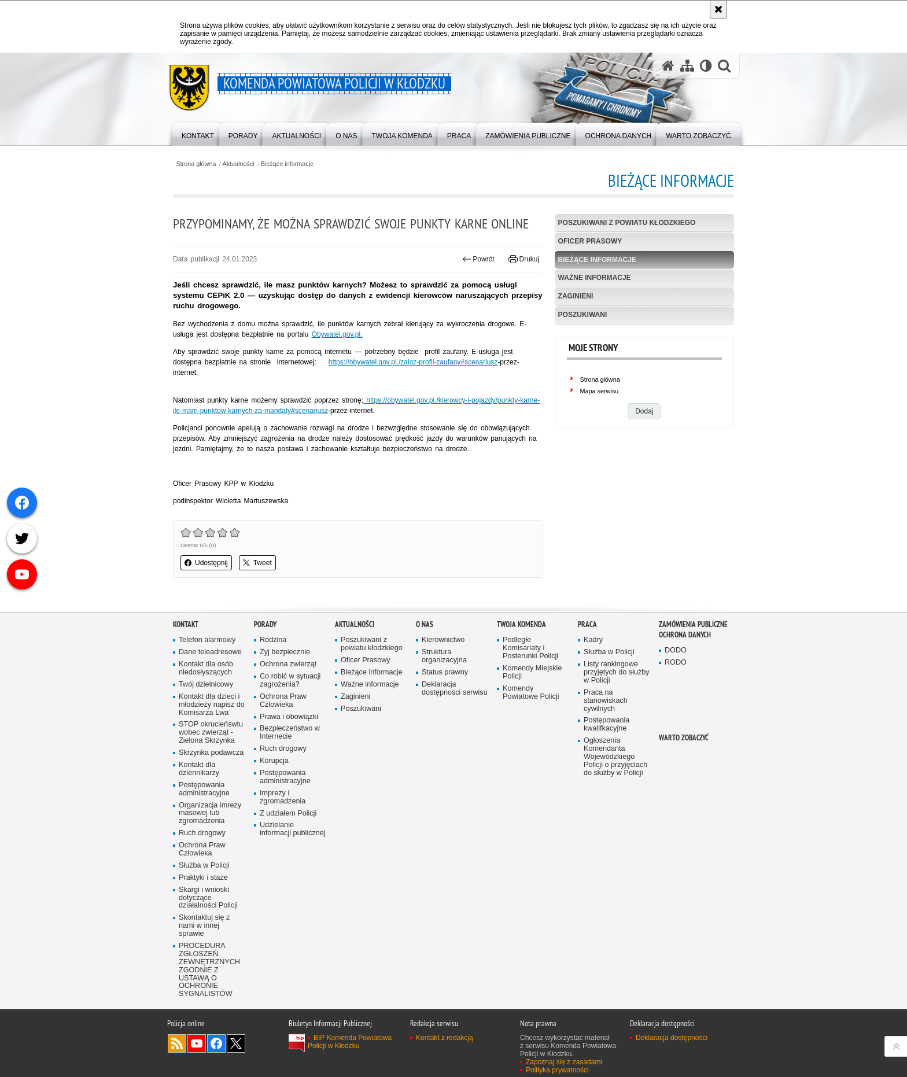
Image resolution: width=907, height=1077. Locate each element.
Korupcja (274, 801)
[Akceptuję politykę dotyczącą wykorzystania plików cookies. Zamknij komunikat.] (718, 9)
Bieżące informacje (287, 164)
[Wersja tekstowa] (706, 65)
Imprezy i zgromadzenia (282, 838)
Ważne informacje (594, 278)
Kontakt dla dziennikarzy (199, 809)
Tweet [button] (257, 563)
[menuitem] (197, 133)
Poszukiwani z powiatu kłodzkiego (627, 223)
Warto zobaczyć (684, 778)
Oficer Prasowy (590, 241)
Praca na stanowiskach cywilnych (606, 741)
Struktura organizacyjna (444, 697)
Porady (265, 665)
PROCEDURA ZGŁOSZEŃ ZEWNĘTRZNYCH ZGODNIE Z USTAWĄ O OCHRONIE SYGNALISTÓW (209, 1010)
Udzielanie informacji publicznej (293, 869)
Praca (587, 665)
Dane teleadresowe (210, 692)
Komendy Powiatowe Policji (531, 733)
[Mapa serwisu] (687, 65)
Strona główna (196, 164)
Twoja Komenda (521, 665)
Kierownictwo (443, 680)
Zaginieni (575, 296)
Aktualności (239, 164)
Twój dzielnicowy (206, 725)
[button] (724, 65)
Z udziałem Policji (288, 853)
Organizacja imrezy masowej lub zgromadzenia (210, 853)
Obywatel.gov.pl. (337, 334)
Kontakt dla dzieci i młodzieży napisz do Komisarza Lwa (212, 745)
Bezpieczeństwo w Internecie (290, 773)
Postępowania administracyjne (204, 830)
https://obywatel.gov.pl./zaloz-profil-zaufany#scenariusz (413, 362)
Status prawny (445, 713)
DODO (676, 691)
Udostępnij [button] (206, 563)
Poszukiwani (582, 315)
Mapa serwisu (599, 391)
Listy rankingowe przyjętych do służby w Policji (617, 713)
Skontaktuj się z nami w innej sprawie (204, 966)
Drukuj (523, 259)
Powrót (478, 259)
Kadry (593, 680)
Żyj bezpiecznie (285, 692)
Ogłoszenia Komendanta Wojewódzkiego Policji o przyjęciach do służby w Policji (615, 797)
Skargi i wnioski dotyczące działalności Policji (208, 938)
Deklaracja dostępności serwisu (455, 729)
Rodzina (273, 680)
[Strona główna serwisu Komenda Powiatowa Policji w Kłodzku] (668, 65)
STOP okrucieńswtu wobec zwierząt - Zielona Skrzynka (211, 773)
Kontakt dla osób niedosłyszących (206, 709)
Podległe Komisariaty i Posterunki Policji (530, 688)
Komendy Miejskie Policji (532, 713)
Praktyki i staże (203, 918)
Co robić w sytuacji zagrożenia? (290, 721)
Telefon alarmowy (207, 680)
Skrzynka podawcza (211, 793)
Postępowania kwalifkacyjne (606, 765)
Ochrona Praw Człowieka (202, 890)
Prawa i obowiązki (289, 757)
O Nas (424, 665)
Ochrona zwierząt (288, 705)
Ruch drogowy (202, 873)
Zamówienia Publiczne (693, 665)
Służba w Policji (204, 906)
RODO (676, 703)
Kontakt (185, 665)
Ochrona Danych (685, 675)
